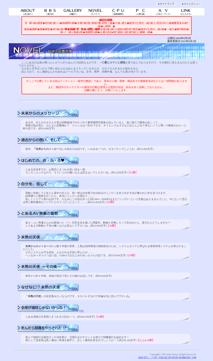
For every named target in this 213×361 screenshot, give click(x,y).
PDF (81, 310)
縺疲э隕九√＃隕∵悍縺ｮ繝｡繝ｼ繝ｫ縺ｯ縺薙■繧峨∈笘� (167, 357)
